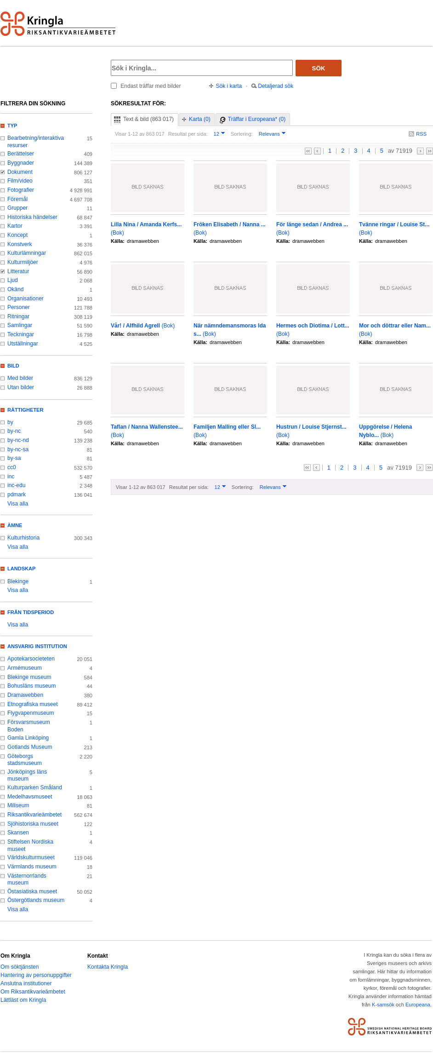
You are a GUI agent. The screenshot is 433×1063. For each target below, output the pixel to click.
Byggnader (20, 163)
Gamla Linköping (28, 738)
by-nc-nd (18, 440)
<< (308, 151)
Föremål (17, 199)
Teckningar (20, 334)
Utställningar (22, 343)
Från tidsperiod (30, 612)
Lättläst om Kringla (23, 1000)
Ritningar (18, 316)
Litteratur (18, 271)
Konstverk (19, 244)
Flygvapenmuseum (30, 713)
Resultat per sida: (188, 134)
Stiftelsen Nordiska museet (30, 845)
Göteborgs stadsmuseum (24, 760)
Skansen (18, 832)
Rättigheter (25, 410)
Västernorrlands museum (26, 879)
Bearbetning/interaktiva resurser (35, 142)
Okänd (15, 289)
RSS (421, 134)
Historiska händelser (32, 217)
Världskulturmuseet (31, 857)
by (10, 422)
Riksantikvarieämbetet (34, 814)
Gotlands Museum (29, 747)
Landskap (21, 568)
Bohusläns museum (31, 686)
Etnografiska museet (32, 704)
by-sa (14, 458)
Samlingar (19, 325)
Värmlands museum (32, 866)
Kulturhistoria (23, 537)
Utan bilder (20, 387)
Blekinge (17, 581)
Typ (12, 125)
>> (429, 151)
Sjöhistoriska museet (32, 824)
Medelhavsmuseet (29, 796)
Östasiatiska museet (32, 891)
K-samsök (383, 1004)
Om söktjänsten (19, 967)
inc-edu (16, 485)
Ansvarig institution (37, 646)
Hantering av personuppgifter (36, 975)
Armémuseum (24, 668)
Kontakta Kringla (107, 967)
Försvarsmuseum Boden (28, 726)
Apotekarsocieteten (31, 658)
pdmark (16, 494)
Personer (18, 307)
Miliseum (18, 805)
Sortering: (242, 134)
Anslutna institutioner (25, 983)
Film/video (20, 181)
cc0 (11, 467)
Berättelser (20, 153)
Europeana (417, 1004)
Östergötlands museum (35, 900)
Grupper (17, 208)
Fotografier (20, 190)
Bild (13, 365)
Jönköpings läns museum (27, 775)
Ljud (12, 280)
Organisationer (25, 298)
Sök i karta (229, 86)
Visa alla (17, 503)
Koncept (17, 235)
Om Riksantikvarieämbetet (32, 991)
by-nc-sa (17, 449)
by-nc (14, 431)
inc (10, 476)
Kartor (15, 226)
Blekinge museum (29, 677)
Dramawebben (25, 695)
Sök (318, 68)
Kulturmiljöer (22, 262)
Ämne (14, 525)
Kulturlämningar (26, 253)
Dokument (20, 172)
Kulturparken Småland (34, 787)
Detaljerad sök (275, 86)
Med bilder (20, 378)
